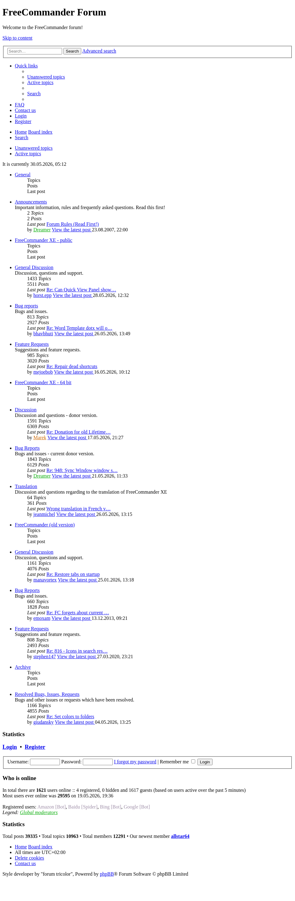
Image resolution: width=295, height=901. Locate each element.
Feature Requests (32, 344)
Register (35, 747)
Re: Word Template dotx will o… (79, 328)
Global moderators (38, 812)
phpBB (107, 874)
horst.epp (42, 295)
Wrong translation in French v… (78, 508)
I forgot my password (135, 761)
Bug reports (26, 305)
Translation (26, 486)
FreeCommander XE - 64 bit (43, 382)
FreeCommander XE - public (43, 240)
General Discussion (34, 267)
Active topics (28, 153)
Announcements (31, 201)
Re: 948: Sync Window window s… (82, 470)
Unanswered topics (34, 148)
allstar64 (180, 836)
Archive (23, 667)
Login (9, 747)
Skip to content (17, 38)
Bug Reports (27, 448)
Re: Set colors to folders (70, 716)
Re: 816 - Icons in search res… (76, 651)
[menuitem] (46, 76)
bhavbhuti (43, 333)
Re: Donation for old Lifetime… (78, 432)
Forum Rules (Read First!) (72, 224)
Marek (39, 437)
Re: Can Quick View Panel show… (81, 289)
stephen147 (44, 656)
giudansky (43, 722)
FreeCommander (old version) (45, 524)
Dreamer (42, 229)
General (23, 174)
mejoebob (43, 372)
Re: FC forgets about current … (77, 612)
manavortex (45, 579)
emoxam (41, 618)
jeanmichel (44, 514)
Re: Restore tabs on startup (72, 574)
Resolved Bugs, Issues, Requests (47, 694)
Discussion (25, 409)
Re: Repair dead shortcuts (71, 366)
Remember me (177, 761)
